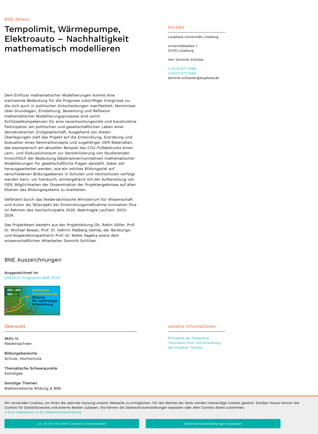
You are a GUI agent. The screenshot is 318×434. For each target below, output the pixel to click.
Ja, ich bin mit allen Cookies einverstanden (71, 424)
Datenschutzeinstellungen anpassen (213, 424)
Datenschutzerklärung (58, 413)
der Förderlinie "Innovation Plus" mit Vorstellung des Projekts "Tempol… (194, 342)
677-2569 (182, 69)
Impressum (19, 413)
